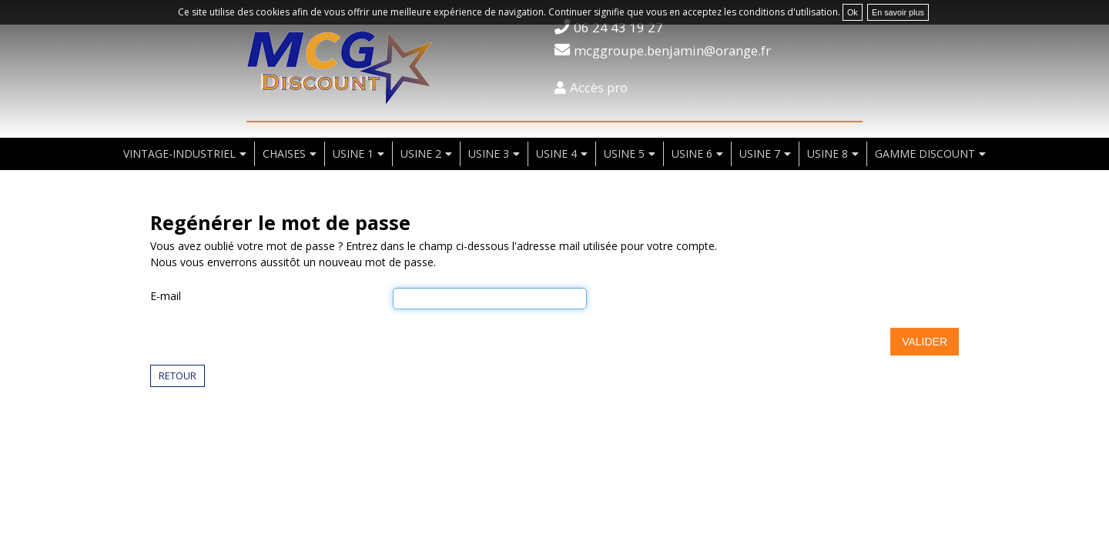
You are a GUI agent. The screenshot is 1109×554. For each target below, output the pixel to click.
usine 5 (624, 153)
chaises (284, 153)
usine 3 (488, 153)
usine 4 (556, 153)
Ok (852, 12)
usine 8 (827, 153)
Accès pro (599, 87)
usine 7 (759, 153)
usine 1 (353, 153)
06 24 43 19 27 (618, 27)
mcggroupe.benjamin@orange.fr (672, 50)
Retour (177, 375)
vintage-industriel (179, 153)
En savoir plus (898, 12)
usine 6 (692, 153)
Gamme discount (925, 153)
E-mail (165, 296)
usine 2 (420, 153)
